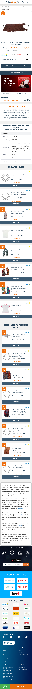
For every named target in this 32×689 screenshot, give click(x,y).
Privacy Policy (5, 658)
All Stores (20, 652)
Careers (20, 656)
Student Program (22, 661)
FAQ (3, 654)
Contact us (22, 665)
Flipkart (26, 48)
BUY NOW (20, 686)
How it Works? (5, 656)
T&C (3, 62)
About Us (4, 650)
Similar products (16, 167)
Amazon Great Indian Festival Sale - (7, 671)
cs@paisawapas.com (23, 669)
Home (20, 650)
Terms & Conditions (6, 659)
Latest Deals (21, 658)
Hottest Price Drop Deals (23, 659)
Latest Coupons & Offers (23, 654)
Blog (3, 652)
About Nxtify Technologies (7, 661)
